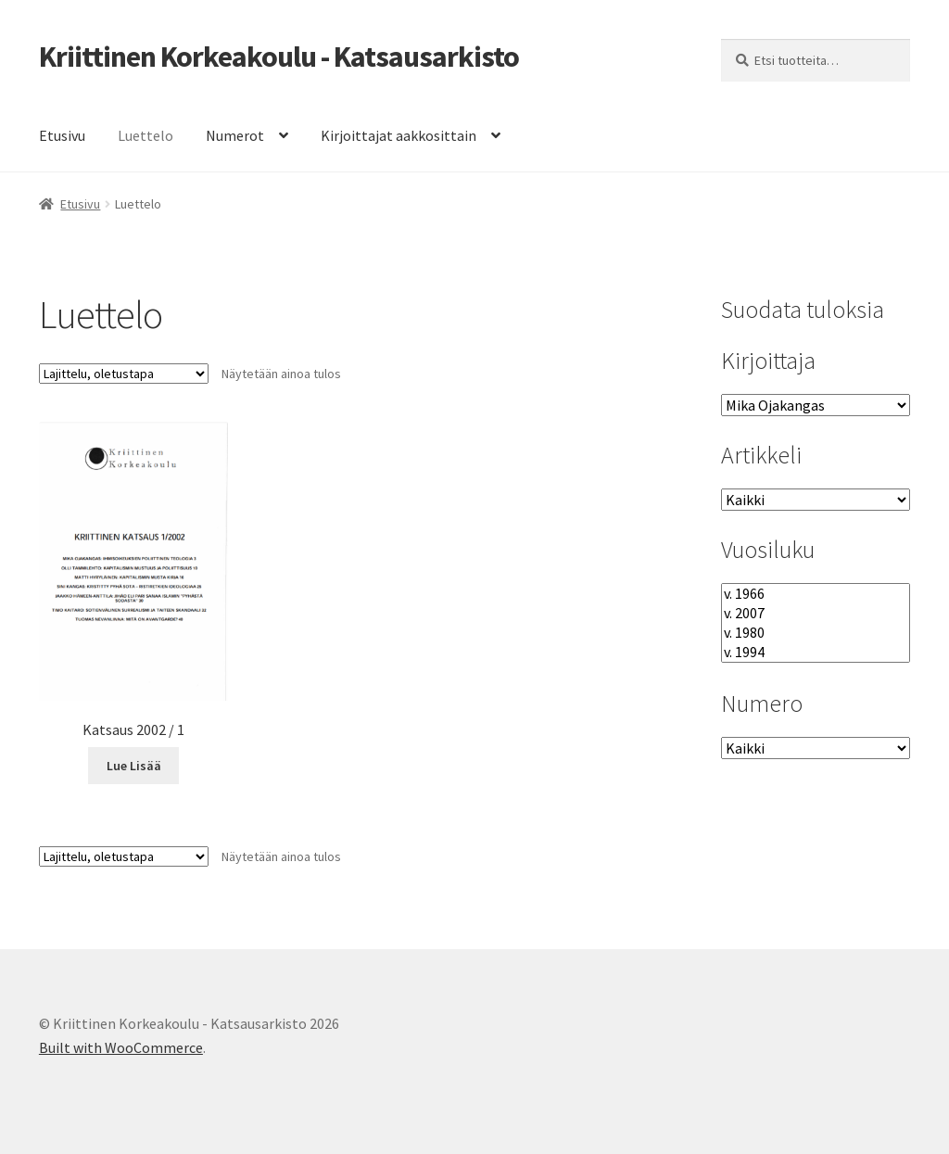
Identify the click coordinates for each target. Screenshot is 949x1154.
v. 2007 (815, 613)
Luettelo (145, 135)
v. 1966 (815, 593)
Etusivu (62, 135)
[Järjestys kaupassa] (124, 373)
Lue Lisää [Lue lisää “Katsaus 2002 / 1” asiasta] (134, 765)
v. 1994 (815, 652)
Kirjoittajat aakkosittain (398, 135)
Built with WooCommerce (121, 1047)
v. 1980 (815, 632)
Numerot (235, 135)
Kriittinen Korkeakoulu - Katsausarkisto (279, 56)
